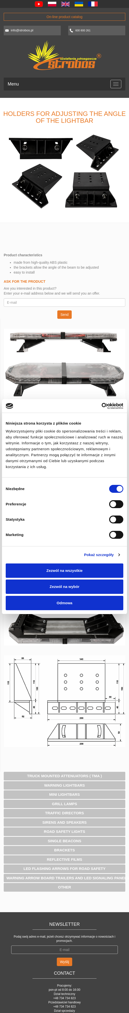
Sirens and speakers (64, 822)
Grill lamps (64, 804)
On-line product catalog (65, 17)
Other (64, 887)
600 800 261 (83, 30)
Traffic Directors (64, 813)
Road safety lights (64, 831)
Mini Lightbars (64, 794)
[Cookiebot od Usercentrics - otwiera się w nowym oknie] (101, 406)
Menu (13, 84)
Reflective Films (64, 859)
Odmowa (64, 603)
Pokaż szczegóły (99, 555)
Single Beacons (64, 841)
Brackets (64, 850)
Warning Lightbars (64, 785)
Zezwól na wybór (64, 586)
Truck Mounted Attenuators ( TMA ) (64, 776)
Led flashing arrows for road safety (64, 868)
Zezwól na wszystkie (64, 570)
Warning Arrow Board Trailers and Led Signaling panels (65, 878)
